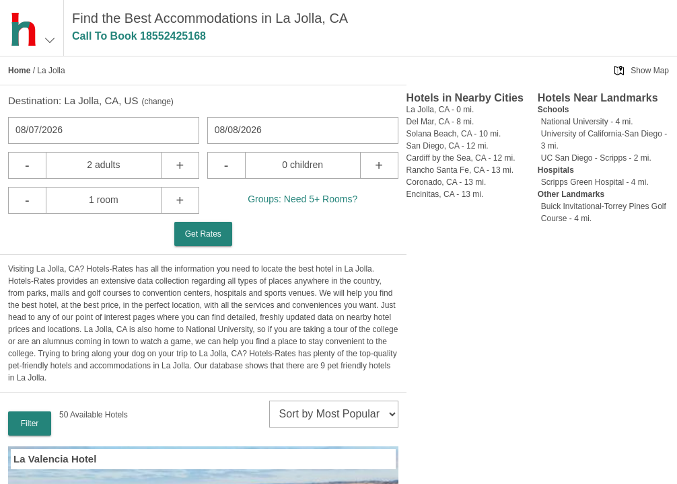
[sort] (333, 414)
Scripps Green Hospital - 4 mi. (595, 182)
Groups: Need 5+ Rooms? (302, 199)
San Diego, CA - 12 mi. (447, 146)
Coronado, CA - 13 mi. (446, 182)
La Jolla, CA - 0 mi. (440, 109)
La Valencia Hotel (54, 459)
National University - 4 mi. (587, 121)
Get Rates (203, 234)
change (157, 101)
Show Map (650, 70)
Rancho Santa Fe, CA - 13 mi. (459, 170)
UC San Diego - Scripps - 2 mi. (596, 158)
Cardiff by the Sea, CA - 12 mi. (460, 158)
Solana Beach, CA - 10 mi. (453, 133)
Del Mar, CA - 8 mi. (440, 121)
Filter (30, 423)
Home (19, 70)
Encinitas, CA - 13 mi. (445, 194)
